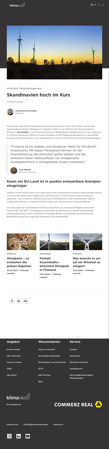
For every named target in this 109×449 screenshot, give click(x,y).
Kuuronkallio (23, 132)
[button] (11, 301)
